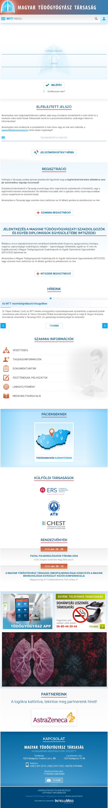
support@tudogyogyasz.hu (15, 130)
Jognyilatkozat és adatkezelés (54, 790)
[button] (3, 325)
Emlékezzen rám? (56, 91)
